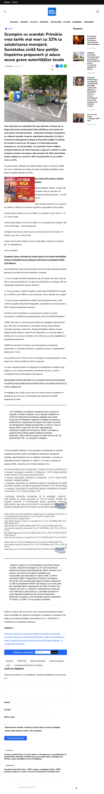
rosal (8, 665)
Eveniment (77, 22)
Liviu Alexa (9, 66)
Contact (14, 2)
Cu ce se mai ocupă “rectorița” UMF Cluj (93, 117)
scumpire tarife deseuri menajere (28, 665)
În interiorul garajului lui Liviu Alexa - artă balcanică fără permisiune (93, 40)
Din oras (14, 22)
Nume (7, 702)
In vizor (66, 22)
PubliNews (89, 22)
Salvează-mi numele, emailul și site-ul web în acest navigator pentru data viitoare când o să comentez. (32, 729)
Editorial (44, 22)
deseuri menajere (37, 661)
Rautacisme (56, 22)
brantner (9, 661)
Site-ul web (9, 717)
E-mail (7, 710)
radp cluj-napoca (57, 661)
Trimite (54, 652)
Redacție (7, 2)
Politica (34, 22)
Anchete (24, 22)
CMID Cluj (21, 661)
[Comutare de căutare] (97, 11)
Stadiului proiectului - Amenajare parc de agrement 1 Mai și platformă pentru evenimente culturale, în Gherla (93, 61)
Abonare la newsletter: (23, 652)
